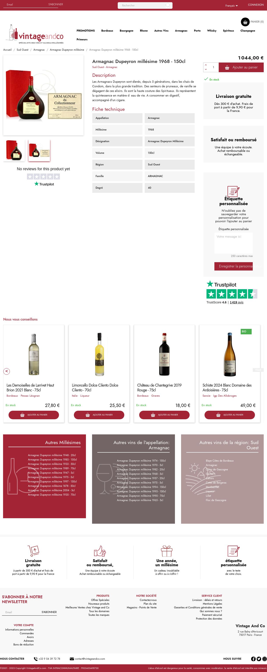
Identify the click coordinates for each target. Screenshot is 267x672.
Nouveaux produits (98, 604)
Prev (6, 371)
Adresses (29, 641)
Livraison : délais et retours (207, 600)
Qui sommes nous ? (211, 611)
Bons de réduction (23, 645)
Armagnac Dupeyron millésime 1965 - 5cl (140, 500)
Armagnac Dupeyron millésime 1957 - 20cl (141, 478)
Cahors (210, 478)
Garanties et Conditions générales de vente (198, 607)
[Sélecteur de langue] (232, 6)
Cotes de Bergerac (216, 483)
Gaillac (210, 474)
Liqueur (84, 396)
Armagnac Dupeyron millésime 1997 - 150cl (52, 482)
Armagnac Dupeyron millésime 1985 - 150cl (52, 460)
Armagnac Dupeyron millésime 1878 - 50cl (51, 486)
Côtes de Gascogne (217, 469)
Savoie (206, 396)
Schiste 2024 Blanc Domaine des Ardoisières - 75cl (227, 387)
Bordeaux (12, 396)
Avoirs (30, 637)
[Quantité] (213, 67)
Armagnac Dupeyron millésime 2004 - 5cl (51, 490)
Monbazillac (212, 487)
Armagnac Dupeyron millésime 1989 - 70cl (52, 468)
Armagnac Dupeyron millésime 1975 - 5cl (51, 477)
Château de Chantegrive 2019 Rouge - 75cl (159, 387)
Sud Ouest (98, 67)
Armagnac (111, 67)
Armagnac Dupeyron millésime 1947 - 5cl (51, 473)
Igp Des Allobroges (225, 396)
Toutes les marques (98, 615)
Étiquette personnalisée (234, 229)
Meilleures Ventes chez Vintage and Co (87, 607)
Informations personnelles (19, 630)
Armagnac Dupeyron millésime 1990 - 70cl (141, 496)
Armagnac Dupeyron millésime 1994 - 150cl (141, 487)
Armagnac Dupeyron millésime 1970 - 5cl (140, 465)
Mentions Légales (212, 604)
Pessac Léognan (30, 396)
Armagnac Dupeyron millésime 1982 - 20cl (141, 469)
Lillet (208, 496)
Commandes (27, 633)
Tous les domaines (99, 611)
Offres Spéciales (100, 600)
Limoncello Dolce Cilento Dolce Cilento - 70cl (95, 387)
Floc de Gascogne (216, 500)
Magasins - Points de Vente (142, 607)
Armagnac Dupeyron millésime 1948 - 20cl (52, 455)
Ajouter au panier (241, 67)
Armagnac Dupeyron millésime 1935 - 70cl (52, 495)
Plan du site (150, 604)
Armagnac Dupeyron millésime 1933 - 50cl (52, 464)
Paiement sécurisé (212, 615)
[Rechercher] (145, 5)
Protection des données (209, 619)
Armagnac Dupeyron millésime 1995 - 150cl (141, 491)
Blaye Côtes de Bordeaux (219, 461)
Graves (155, 396)
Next (258, 370)
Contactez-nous (148, 600)
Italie (75, 396)
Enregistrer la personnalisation (236, 266)
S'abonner (55, 4)
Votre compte (24, 625)
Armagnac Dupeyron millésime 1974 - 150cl (141, 461)
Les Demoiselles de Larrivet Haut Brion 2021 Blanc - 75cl (30, 387)
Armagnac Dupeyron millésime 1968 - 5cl (140, 474)
